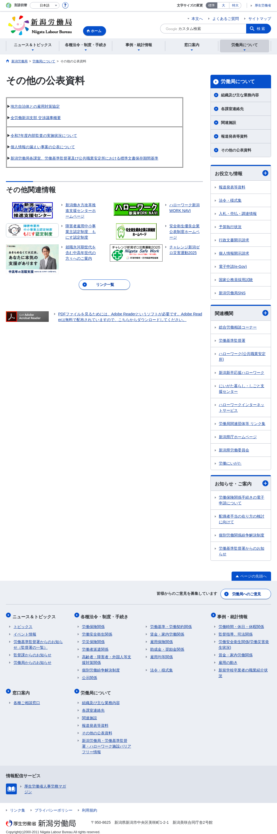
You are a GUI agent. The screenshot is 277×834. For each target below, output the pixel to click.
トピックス (23, 624)
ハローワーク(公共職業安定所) (242, 357)
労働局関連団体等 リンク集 (242, 424)
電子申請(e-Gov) (233, 267)
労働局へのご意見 (246, 594)
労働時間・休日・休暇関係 (241, 624)
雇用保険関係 (161, 639)
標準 (211, 5)
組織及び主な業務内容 (240, 95)
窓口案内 (22, 688)
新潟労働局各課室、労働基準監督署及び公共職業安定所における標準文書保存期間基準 (84, 158)
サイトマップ (259, 19)
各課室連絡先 (232, 109)
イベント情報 (25, 631)
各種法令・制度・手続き (106, 615)
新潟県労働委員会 (234, 450)
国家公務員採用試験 (236, 280)
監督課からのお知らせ (32, 652)
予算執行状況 (230, 227)
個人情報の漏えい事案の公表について (43, 147)
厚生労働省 (263, 5)
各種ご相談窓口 (27, 697)
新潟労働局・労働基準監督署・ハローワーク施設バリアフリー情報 (106, 741)
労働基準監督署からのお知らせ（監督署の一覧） (38, 642)
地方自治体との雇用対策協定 (35, 106)
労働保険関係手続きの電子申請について (241, 501)
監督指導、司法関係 (236, 631)
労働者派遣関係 (95, 646)
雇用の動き (228, 660)
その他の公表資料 (236, 150)
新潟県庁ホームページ (238, 437)
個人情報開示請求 (234, 253)
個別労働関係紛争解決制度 (241, 536)
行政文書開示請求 (234, 240)
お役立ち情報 (241, 173)
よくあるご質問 (225, 19)
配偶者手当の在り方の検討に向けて (241, 520)
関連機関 (241, 313)
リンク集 (17, 805)
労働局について (238, 81)
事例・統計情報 (234, 615)
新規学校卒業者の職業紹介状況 (243, 670)
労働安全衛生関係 (97, 631)
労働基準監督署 (232, 341)
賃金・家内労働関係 (167, 631)
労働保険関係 (93, 624)
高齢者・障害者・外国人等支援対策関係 (106, 657)
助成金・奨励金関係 (167, 646)
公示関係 (89, 675)
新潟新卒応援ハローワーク (241, 373)
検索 (261, 28)
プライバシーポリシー (53, 805)
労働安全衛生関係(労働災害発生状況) (244, 642)
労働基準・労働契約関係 (171, 624)
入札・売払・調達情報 (238, 214)
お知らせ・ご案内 (241, 484)
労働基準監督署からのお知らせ (241, 552)
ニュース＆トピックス (35, 615)
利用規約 (89, 805)
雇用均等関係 (161, 654)
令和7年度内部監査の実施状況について (44, 135)
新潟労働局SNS (232, 293)
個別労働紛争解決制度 (101, 667)
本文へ (197, 19)
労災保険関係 (93, 639)
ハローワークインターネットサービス (241, 408)
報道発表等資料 (234, 136)
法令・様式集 (230, 200)
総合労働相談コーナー (238, 328)
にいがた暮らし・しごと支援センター (241, 389)
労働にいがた (230, 464)
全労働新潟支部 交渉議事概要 (36, 118)
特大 (235, 5)
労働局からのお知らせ (32, 660)
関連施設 (228, 122)
